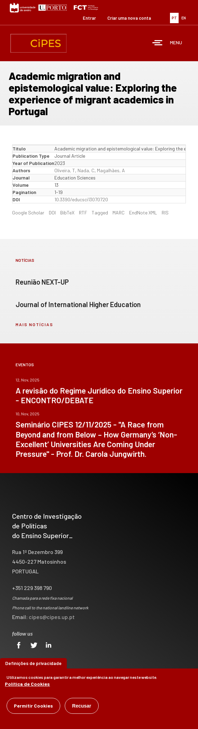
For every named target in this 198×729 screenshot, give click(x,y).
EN (183, 18)
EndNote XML (143, 212)
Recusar (81, 707)
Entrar (89, 18)
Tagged (100, 212)
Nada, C (86, 170)
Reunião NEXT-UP (42, 282)
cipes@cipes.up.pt (52, 616)
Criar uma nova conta (129, 18)
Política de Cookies (27, 685)
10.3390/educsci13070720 (81, 199)
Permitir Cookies (33, 707)
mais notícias (34, 324)
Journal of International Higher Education (78, 304)
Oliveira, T (64, 170)
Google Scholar (28, 212)
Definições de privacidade (33, 664)
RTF (83, 212)
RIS (165, 212)
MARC (118, 212)
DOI (52, 212)
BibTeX (67, 212)
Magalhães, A (111, 170)
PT (174, 18)
